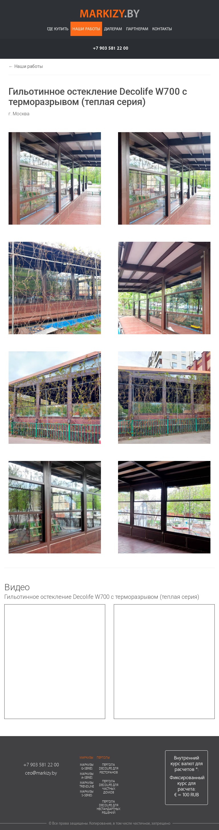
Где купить (57, 28)
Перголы (103, 757)
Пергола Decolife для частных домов (108, 787)
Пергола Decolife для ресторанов (108, 768)
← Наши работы (26, 66)
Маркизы (86, 757)
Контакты (162, 28)
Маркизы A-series (87, 775)
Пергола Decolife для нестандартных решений (108, 807)
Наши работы (86, 28)
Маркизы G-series (87, 766)
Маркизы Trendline (87, 784)
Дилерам (113, 28)
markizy (110, 13)
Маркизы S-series (87, 793)
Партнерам (137, 28)
